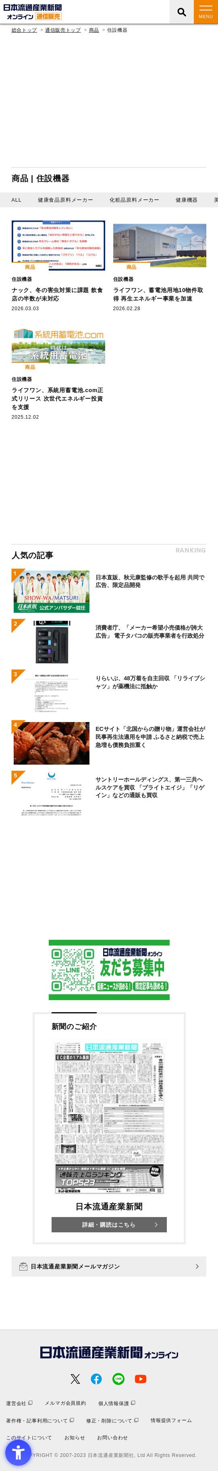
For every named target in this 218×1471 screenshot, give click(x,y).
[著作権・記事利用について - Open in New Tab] (40, 1420)
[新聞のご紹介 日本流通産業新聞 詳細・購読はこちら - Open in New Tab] (109, 1128)
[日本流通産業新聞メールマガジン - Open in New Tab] (109, 1266)
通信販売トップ (63, 30)
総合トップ (24, 30)
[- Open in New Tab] (109, 970)
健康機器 (187, 200)
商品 (94, 30)
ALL (16, 200)
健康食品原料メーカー (65, 200)
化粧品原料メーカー (135, 200)
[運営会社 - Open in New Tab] (19, 1403)
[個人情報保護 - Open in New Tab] (116, 1403)
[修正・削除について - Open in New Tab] (112, 1420)
